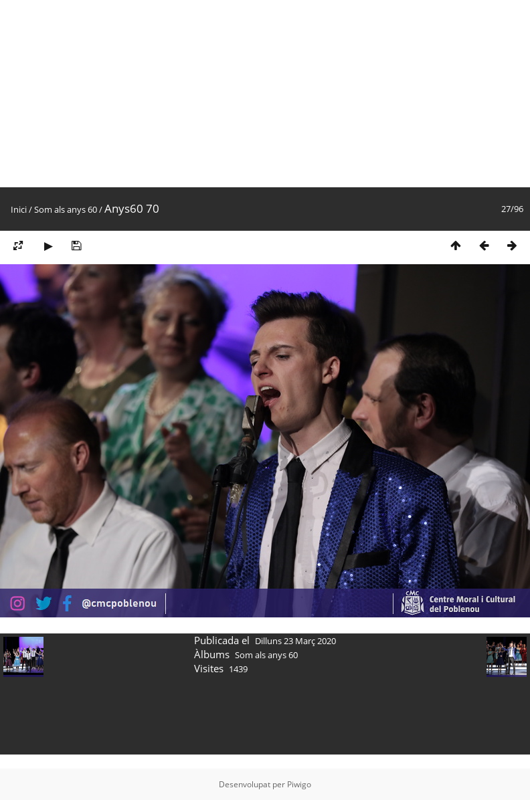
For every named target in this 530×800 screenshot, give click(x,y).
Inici (19, 209)
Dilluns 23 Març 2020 (295, 641)
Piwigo (299, 784)
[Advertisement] (206, 93)
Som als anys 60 (65, 209)
